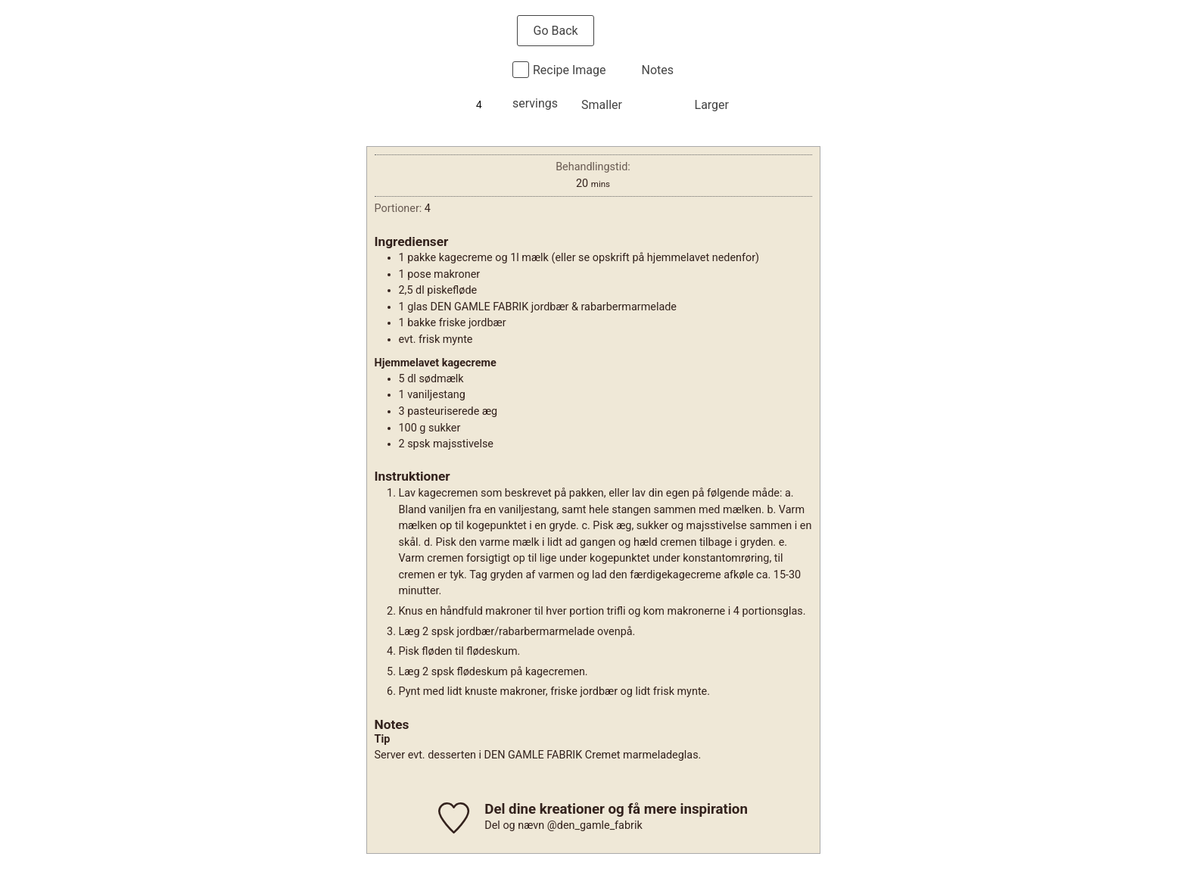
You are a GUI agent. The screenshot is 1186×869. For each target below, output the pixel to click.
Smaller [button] (601, 105)
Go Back (555, 30)
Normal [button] (658, 105)
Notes (658, 70)
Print (640, 30)
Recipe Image (569, 70)
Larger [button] (712, 105)
